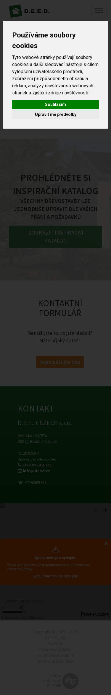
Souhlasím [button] (55, 104)
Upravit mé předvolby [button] (55, 114)
